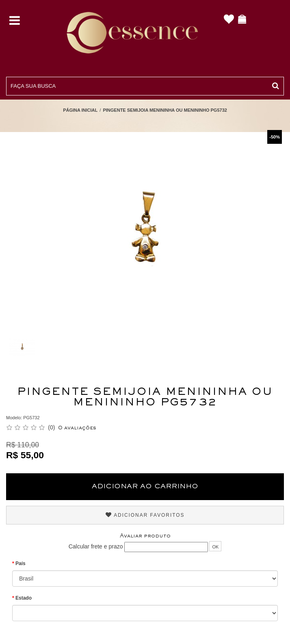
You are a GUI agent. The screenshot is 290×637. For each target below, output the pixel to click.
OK (215, 546)
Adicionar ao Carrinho (145, 486)
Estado (23, 598)
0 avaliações (77, 428)
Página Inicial (80, 110)
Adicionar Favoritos (145, 515)
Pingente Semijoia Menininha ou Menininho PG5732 (165, 110)
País (20, 563)
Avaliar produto (145, 536)
